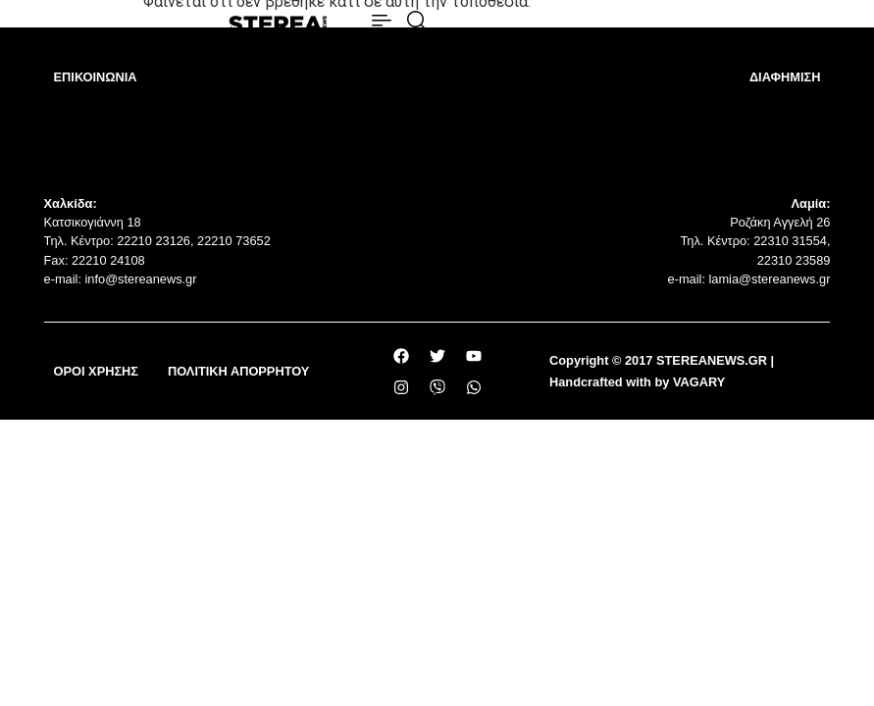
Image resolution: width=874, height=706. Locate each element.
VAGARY (699, 382)
